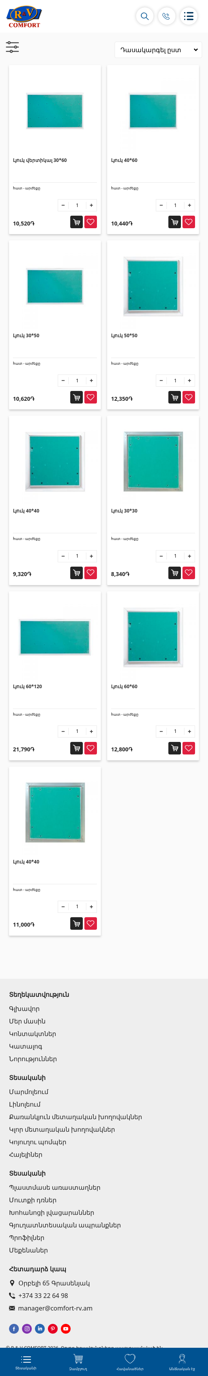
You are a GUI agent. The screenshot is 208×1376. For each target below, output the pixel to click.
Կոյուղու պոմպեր (37, 1142)
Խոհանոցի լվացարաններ (51, 1212)
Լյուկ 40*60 (124, 160)
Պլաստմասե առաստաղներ (54, 1187)
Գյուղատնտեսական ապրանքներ (65, 1225)
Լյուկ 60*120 (27, 686)
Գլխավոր (24, 1008)
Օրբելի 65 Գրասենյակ (49, 1283)
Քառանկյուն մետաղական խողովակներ (75, 1116)
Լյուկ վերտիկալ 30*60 (40, 160)
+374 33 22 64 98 (38, 1295)
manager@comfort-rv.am (51, 1308)
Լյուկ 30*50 (26, 335)
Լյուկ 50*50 (124, 335)
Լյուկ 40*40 (26, 510)
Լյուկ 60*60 (124, 686)
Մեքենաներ (28, 1250)
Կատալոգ (25, 1046)
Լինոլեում (24, 1104)
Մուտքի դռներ (33, 1200)
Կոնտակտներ (32, 1033)
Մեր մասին (27, 1021)
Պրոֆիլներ (26, 1237)
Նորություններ (33, 1058)
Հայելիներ (25, 1154)
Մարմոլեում (28, 1091)
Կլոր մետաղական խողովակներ (62, 1129)
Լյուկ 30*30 (124, 510)
